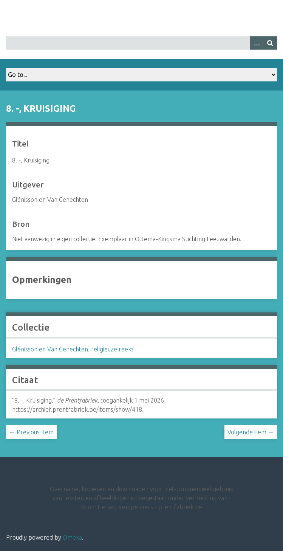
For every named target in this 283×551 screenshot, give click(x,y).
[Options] (256, 43)
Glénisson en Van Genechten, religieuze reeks (73, 349)
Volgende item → (250, 432)
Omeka (72, 537)
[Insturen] (270, 43)
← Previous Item (31, 432)
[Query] (141, 43)
